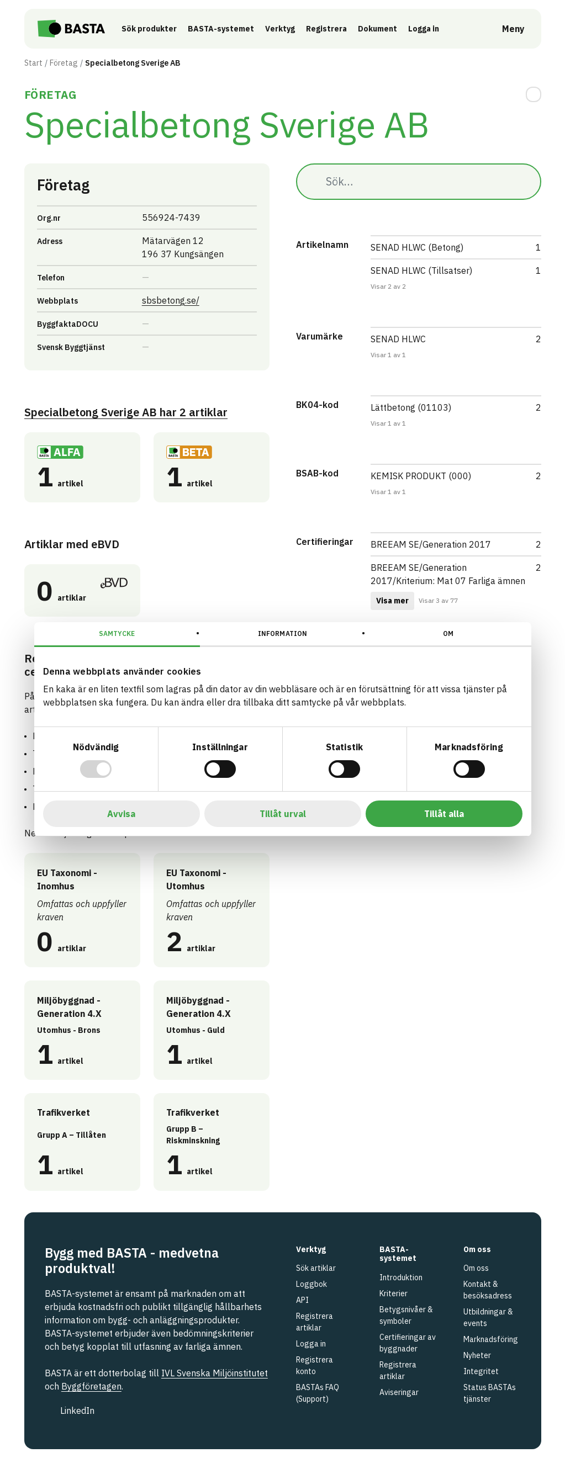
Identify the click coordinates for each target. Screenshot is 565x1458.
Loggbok (311, 1284)
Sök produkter (159, 29)
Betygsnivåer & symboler (406, 1315)
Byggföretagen (91, 1386)
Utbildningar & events (488, 1317)
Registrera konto (314, 1365)
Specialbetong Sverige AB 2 (126, 412)
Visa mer (392, 601)
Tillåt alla (444, 813)
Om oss (476, 1268)
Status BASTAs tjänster (489, 1393)
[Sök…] (418, 181)
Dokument (387, 29)
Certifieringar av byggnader (407, 1343)
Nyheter (477, 1355)
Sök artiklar (316, 1268)
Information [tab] (282, 633)
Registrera (336, 29)
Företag (64, 63)
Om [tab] (448, 633)
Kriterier (393, 1293)
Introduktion (401, 1277)
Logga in (436, 28)
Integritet (481, 1371)
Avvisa (121, 813)
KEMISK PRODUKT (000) (421, 475)
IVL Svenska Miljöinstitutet (214, 1373)
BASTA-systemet (231, 29)
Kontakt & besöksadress (487, 1290)
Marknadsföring (490, 1339)
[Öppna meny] (505, 29)
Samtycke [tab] (117, 633)
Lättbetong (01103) (411, 407)
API (302, 1300)
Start (33, 63)
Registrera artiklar (314, 1322)
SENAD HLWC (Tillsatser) (421, 270)
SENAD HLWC (398, 338)
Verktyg (290, 29)
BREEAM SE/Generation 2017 (431, 544)
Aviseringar (399, 1392)
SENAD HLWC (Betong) (417, 247)
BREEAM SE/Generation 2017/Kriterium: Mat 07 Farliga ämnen (448, 574)
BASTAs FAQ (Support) (317, 1393)
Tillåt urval (283, 813)
